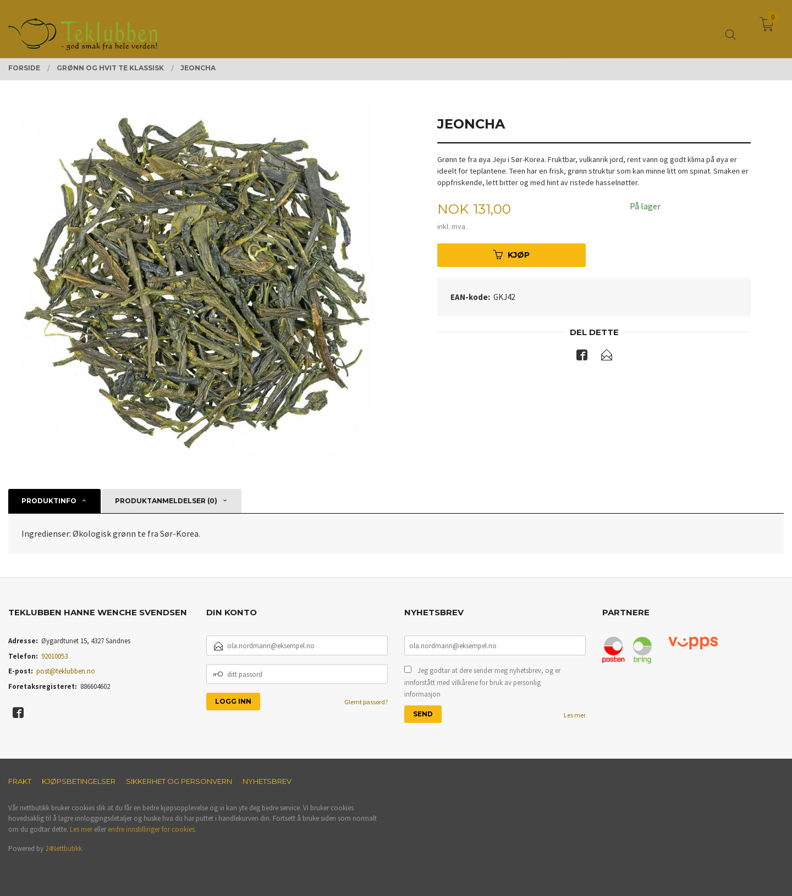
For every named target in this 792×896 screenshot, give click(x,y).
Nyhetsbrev (267, 781)
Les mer (575, 715)
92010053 (54, 656)
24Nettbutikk (63, 848)
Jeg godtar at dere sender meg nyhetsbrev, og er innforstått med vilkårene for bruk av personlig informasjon (482, 682)
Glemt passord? (366, 702)
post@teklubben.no (65, 671)
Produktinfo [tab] (48, 501)
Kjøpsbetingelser (79, 781)
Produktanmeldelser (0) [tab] (166, 501)
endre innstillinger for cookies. (152, 829)
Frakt (19, 781)
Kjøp (511, 255)
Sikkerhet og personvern (179, 781)
